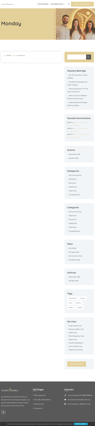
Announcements (75, 175)
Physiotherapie (43, 4)
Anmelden (73, 248)
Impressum (38, 408)
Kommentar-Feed (75, 256)
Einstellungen (81, 424)
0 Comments (19, 55)
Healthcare (73, 187)
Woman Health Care (76, 329)
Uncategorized (74, 195)
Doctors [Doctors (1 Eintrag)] (78, 303)
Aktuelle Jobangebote (42, 400)
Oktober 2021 (73, 158)
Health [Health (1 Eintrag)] (71, 307)
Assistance (73, 179)
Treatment (73, 191)
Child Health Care (75, 326)
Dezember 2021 (74, 154)
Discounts (72, 183)
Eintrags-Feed (74, 252)
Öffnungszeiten (40, 395)
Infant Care (73, 333)
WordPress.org (74, 260)
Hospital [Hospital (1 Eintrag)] (79, 307)
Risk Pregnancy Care (76, 336)
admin (69, 122)
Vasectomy (73, 339)
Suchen (88, 57)
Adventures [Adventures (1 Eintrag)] (72, 298)
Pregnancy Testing (76, 350)
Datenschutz (39, 404)
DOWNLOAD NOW (76, 364)
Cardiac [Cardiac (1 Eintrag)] (82, 298)
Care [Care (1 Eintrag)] (70, 303)
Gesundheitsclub (57, 4)
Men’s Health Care (75, 346)
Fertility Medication (76, 343)
